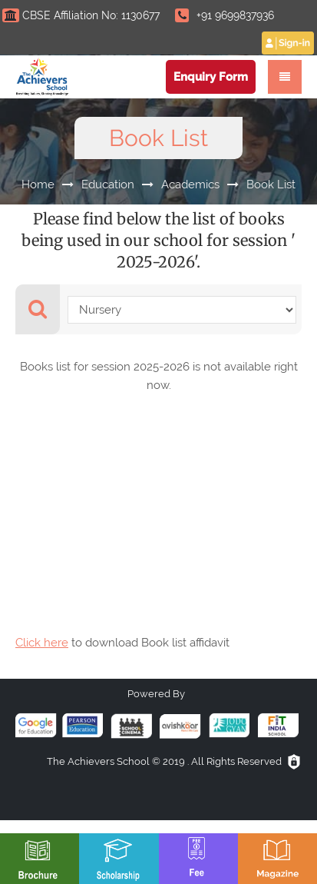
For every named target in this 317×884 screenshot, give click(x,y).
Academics (190, 184)
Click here (41, 643)
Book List (271, 184)
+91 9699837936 (224, 15)
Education (107, 184)
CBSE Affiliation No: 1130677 (81, 15)
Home (37, 184)
